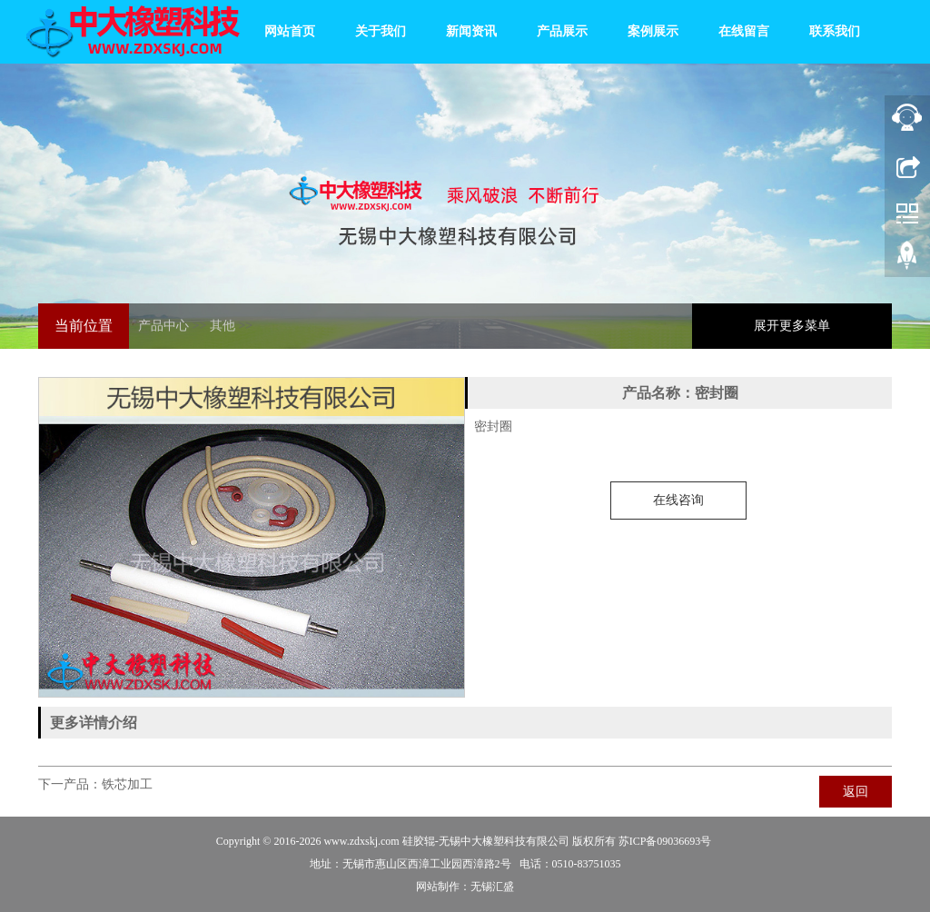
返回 (855, 791)
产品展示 (562, 31)
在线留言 (743, 31)
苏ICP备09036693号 (665, 841)
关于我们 (380, 31)
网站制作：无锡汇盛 (465, 886)
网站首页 (289, 31)
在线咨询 (678, 500)
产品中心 (163, 325)
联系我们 (834, 31)
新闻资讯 (471, 31)
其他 (222, 325)
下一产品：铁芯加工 (95, 784)
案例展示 (653, 31)
